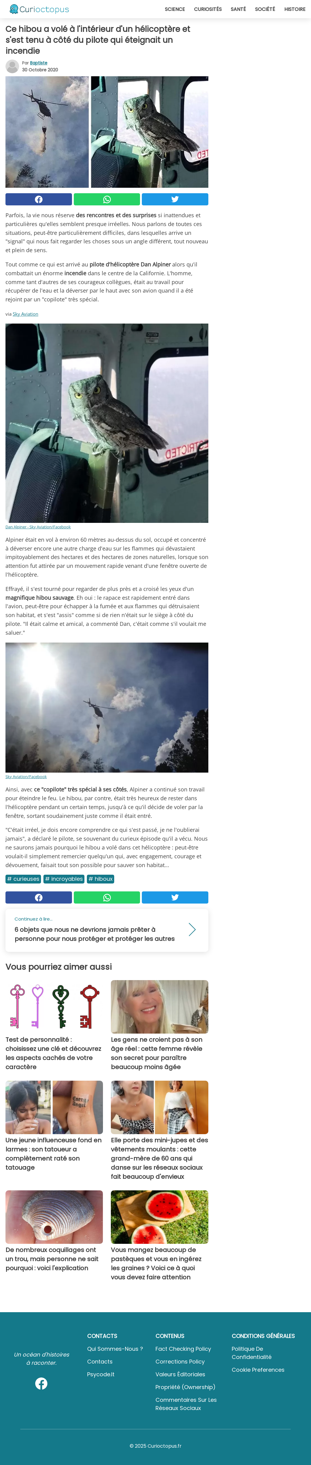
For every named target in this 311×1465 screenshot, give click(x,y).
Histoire (295, 9)
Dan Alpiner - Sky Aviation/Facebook (38, 527)
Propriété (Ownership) (186, 1387)
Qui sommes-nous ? (115, 1349)
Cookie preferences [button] (258, 1370)
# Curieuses (23, 879)
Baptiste (38, 63)
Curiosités (208, 9)
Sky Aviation (25, 314)
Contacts (100, 1361)
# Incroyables (64, 879)
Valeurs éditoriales (180, 1374)
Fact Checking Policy (183, 1349)
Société (265, 9)
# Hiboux (100, 879)
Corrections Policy (180, 1361)
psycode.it (100, 1374)
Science (175, 9)
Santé (238, 9)
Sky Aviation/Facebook (26, 776)
